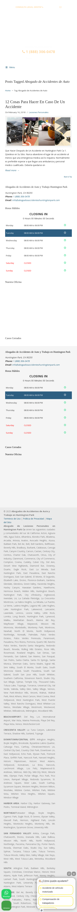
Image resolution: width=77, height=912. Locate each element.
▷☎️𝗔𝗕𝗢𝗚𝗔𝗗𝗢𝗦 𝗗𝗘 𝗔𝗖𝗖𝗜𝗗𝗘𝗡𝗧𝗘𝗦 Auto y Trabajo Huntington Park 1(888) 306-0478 (38, 32)
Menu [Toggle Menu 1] (10, 67)
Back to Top (68, 177)
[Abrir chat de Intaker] (41, 910)
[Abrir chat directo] (69, 874)
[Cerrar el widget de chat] (74, 874)
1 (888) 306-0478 (51, 7)
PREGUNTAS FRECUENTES (39, 2)
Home (8, 90)
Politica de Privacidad (33, 518)
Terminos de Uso (12, 518)
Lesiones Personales (39, 112)
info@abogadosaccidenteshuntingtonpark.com (39, 12)
